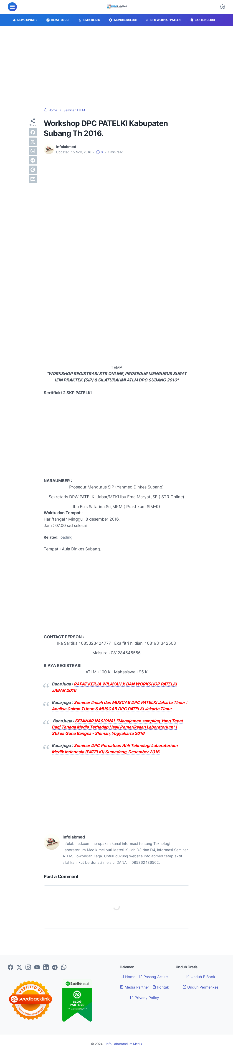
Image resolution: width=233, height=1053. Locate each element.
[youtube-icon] (37, 968)
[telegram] (33, 160)
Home (127, 976)
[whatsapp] (33, 151)
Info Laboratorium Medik (124, 1044)
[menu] (12, 6)
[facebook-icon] (10, 968)
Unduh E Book (200, 976)
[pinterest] (33, 170)
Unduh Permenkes (200, 987)
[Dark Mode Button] (222, 7)
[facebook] (33, 132)
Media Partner (134, 987)
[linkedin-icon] (46, 968)
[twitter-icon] (19, 968)
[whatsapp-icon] (63, 968)
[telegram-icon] (55, 968)
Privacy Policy (144, 997)
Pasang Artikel (154, 976)
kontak (160, 987)
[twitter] (33, 142)
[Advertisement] (116, 67)
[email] (33, 179)
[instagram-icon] (28, 968)
